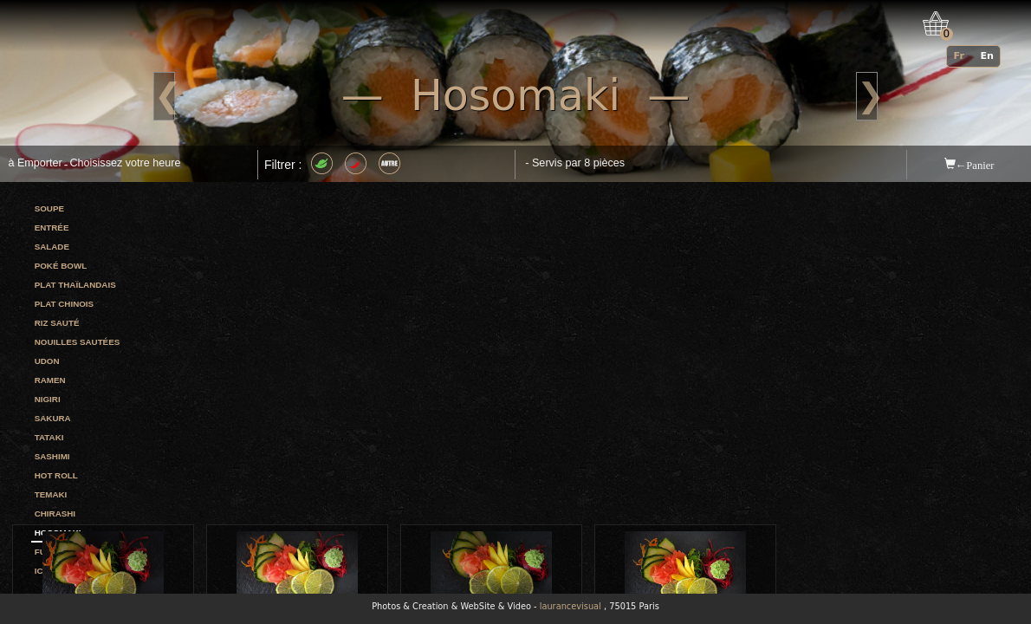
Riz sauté (57, 323)
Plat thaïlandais (75, 284)
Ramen (50, 380)
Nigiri (48, 399)
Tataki (49, 437)
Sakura (53, 418)
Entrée (52, 227)
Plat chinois (64, 304)
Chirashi (55, 513)
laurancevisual (570, 606)
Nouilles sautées (77, 342)
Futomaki (57, 551)
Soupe (49, 208)
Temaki (51, 494)
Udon (47, 361)
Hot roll (56, 475)
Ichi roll (56, 570)
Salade (52, 246)
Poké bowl (61, 265)
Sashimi (52, 456)
